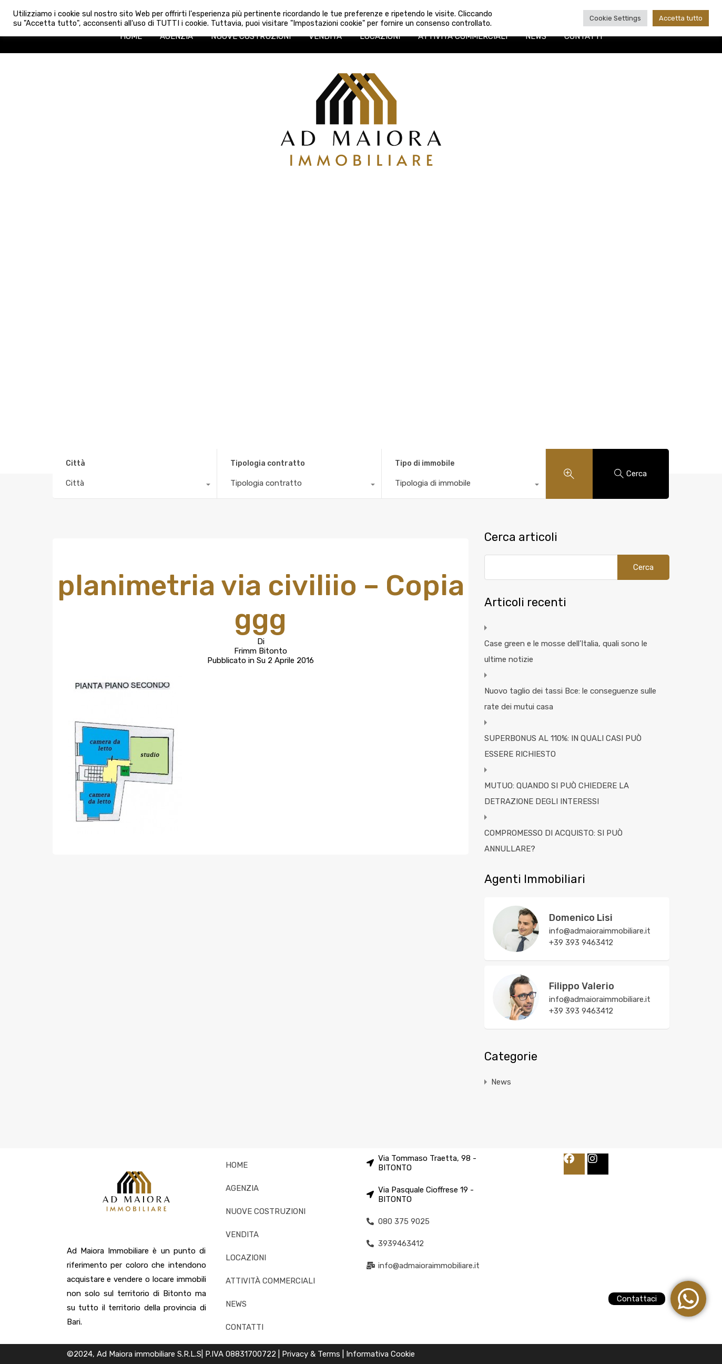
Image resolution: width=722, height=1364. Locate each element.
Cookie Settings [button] (615, 18)
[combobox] (135, 485)
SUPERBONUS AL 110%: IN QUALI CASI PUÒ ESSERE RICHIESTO (563, 746)
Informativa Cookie (380, 1354)
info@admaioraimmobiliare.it (599, 931)
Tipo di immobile (424, 463)
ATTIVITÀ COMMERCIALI (462, 36)
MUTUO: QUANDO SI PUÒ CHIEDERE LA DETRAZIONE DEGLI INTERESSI (556, 793)
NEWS (535, 36)
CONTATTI (583, 36)
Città (75, 463)
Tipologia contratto (267, 463)
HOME (131, 36)
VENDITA (325, 36)
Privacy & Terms (312, 1354)
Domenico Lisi (581, 918)
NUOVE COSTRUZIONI (251, 36)
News (501, 1082)
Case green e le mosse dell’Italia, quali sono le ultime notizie (565, 651)
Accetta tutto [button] (681, 18)
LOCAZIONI (380, 36)
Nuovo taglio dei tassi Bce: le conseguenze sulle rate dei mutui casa (570, 698)
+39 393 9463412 (581, 942)
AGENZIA (176, 36)
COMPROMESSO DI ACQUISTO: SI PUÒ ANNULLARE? (553, 841)
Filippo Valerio (581, 986)
